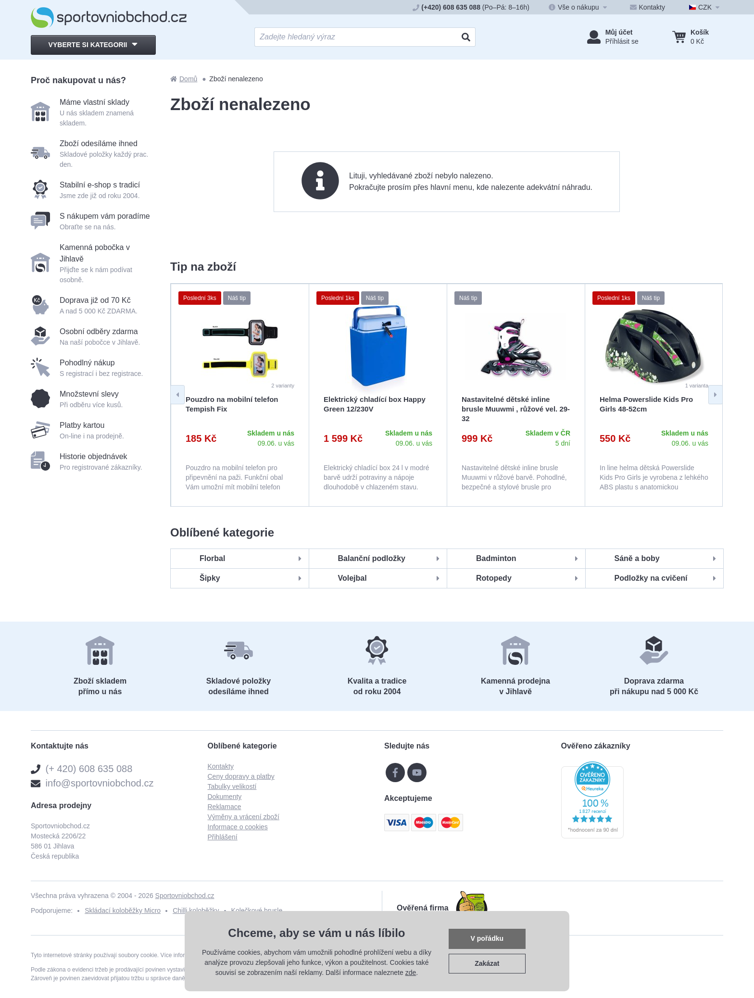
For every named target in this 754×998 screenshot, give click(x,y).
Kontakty (221, 766)
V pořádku (487, 938)
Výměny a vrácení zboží (243, 817)
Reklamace (224, 807)
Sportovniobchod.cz (184, 895)
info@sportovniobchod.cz (100, 783)
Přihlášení (223, 837)
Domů (183, 79)
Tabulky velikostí (232, 786)
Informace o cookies (238, 827)
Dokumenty (225, 796)
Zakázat (487, 963)
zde (410, 972)
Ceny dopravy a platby (241, 776)
